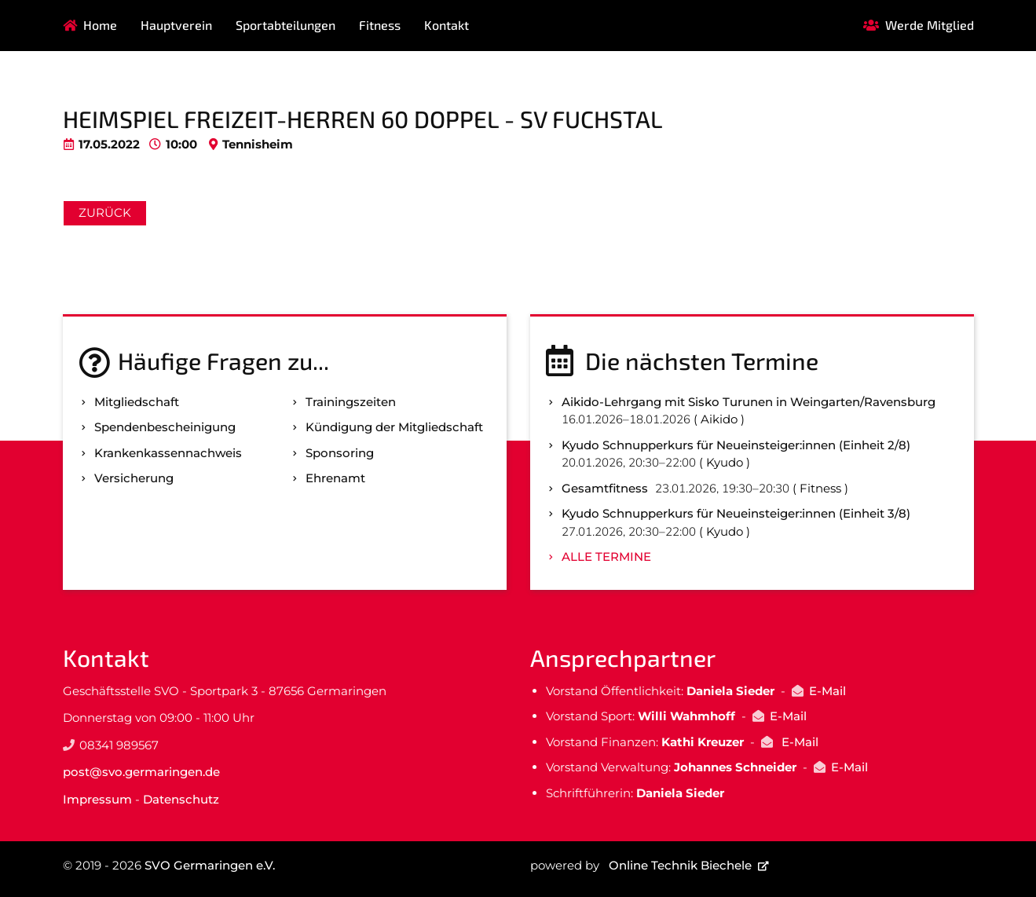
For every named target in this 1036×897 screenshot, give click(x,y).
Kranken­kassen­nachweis (168, 452)
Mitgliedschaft (136, 401)
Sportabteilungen (285, 24)
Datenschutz (181, 799)
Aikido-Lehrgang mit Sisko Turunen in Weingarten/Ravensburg (748, 401)
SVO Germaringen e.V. (210, 865)
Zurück (105, 212)
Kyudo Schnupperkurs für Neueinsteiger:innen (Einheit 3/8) (736, 513)
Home (100, 24)
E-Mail (827, 690)
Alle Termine (606, 556)
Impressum (97, 799)
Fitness (380, 24)
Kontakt (446, 24)
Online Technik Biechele (680, 865)
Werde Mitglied (929, 24)
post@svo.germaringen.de (141, 771)
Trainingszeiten (351, 401)
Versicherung (134, 477)
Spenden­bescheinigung (165, 426)
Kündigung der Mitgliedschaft (394, 426)
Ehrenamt (335, 477)
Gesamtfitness (605, 488)
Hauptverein (176, 24)
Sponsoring (340, 452)
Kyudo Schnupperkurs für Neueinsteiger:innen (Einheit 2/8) (736, 445)
